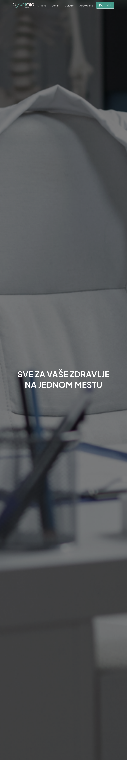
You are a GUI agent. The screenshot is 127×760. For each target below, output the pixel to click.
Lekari (56, 6)
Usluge (69, 6)
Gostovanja (86, 6)
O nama (42, 6)
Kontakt (105, 5)
